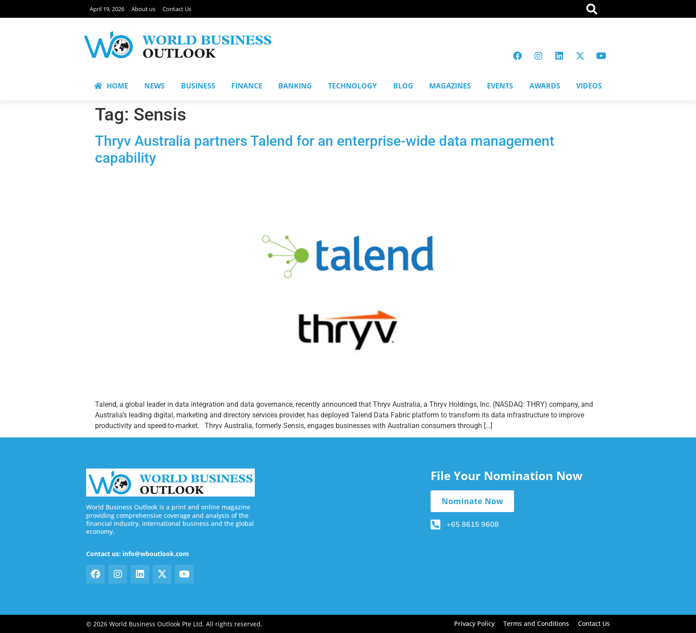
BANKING (295, 86)
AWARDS (545, 86)
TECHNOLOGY (352, 86)
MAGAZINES (450, 86)
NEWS (154, 86)
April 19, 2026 (107, 9)
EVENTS (500, 86)
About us (143, 9)
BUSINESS (198, 86)
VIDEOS (589, 86)
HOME (111, 86)
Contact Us (176, 9)
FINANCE (246, 86)
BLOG (403, 86)
